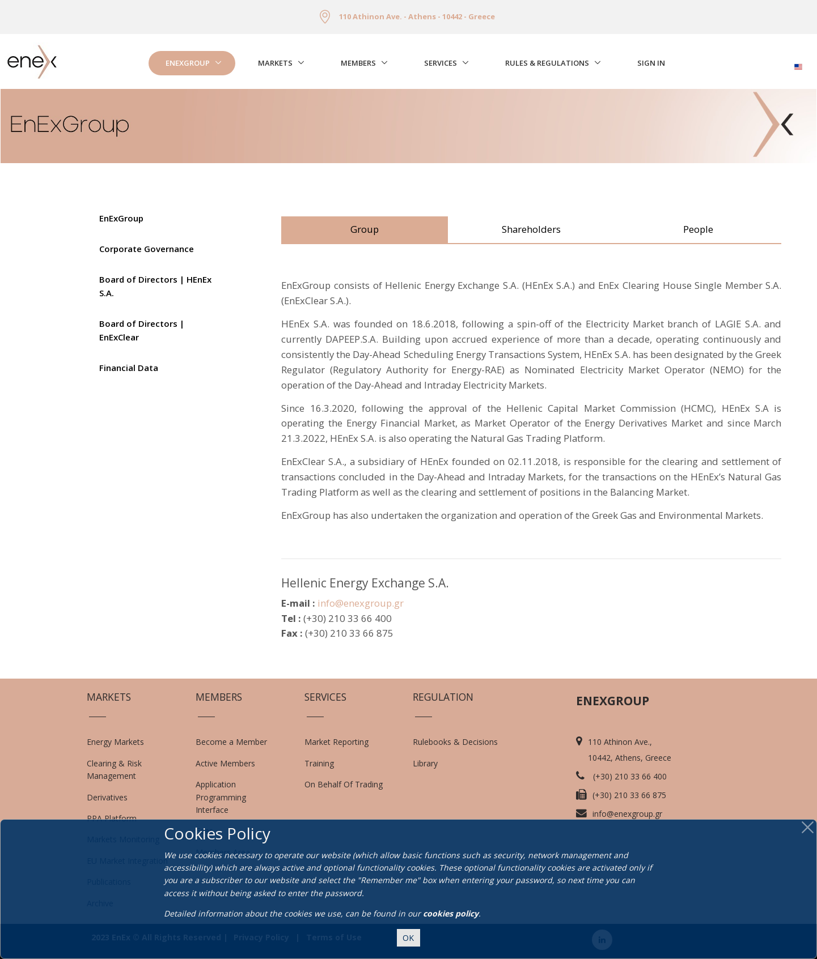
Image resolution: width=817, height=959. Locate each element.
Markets (275, 63)
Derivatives (107, 797)
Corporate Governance (146, 248)
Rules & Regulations (547, 63)
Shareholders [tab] (531, 229)
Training (319, 763)
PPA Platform (112, 818)
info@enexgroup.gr (361, 603)
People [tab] (698, 229)
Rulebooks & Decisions (455, 741)
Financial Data (128, 367)
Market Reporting (336, 741)
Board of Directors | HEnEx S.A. (155, 286)
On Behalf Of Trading (343, 784)
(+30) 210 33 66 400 (630, 776)
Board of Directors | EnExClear (141, 330)
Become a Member (231, 741)
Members (358, 63)
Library (425, 763)
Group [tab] (364, 229)
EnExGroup (188, 63)
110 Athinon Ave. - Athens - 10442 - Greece (417, 16)
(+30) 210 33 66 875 (629, 795)
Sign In (651, 63)
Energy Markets (115, 741)
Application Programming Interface (226, 797)
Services (440, 63)
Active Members (225, 763)
